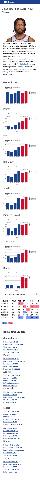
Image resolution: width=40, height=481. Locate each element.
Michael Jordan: (11, 369)
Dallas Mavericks (28, 64)
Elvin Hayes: (10, 400)
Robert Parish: (10, 342)
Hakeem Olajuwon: (12, 445)
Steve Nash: (10, 386)
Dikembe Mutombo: (12, 447)
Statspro (11, 2)
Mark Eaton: (9, 453)
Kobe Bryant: (10, 366)
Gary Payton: (10, 422)
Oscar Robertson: (11, 438)
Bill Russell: (10, 395)
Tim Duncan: (10, 455)
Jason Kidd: (10, 378)
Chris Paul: (9, 380)
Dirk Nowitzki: (10, 350)
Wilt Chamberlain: (12, 392)
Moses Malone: (11, 402)
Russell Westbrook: (12, 464)
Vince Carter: (10, 347)
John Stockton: (11, 352)
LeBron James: (11, 359)
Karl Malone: (10, 364)
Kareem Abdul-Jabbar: (13, 344)
